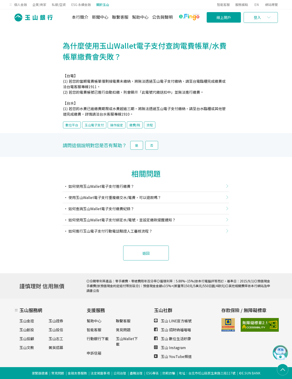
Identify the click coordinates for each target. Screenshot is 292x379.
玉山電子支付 (94, 125)
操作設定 (116, 125)
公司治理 (119, 373)
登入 (257, 17)
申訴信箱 (94, 353)
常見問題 (123, 329)
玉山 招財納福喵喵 (172, 329)
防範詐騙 (168, 373)
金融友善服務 (77, 373)
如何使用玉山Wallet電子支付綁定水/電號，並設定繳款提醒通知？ (122, 220)
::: (11, 4)
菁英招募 (56, 347)
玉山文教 (26, 347)
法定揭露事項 (100, 373)
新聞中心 (100, 17)
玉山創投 (26, 329)
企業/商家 (39, 4)
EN (256, 4)
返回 (146, 253)
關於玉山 (102, 4)
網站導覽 (271, 4)
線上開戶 (223, 17)
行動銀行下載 (98, 338)
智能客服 (223, 4)
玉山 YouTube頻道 (173, 356)
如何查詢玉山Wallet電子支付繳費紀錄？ (101, 208)
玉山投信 (56, 329)
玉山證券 (56, 320)
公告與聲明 (162, 17)
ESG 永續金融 (81, 4)
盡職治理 (136, 373)
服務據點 (241, 4)
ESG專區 (152, 373)
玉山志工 (56, 338)
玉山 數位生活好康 (172, 338)
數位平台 (71, 125)
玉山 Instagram (170, 347)
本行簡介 (80, 17)
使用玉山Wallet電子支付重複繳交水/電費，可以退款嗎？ (114, 197)
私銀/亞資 (59, 4)
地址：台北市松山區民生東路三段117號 (207, 373)
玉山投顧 (26, 338)
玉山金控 (26, 320)
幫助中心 (140, 17)
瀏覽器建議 (40, 373)
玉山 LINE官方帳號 (173, 320)
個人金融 (20, 4)
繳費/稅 (134, 125)
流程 (149, 125)
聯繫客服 (120, 17)
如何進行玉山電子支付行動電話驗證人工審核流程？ (110, 231)
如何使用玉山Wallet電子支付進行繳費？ (101, 186)
